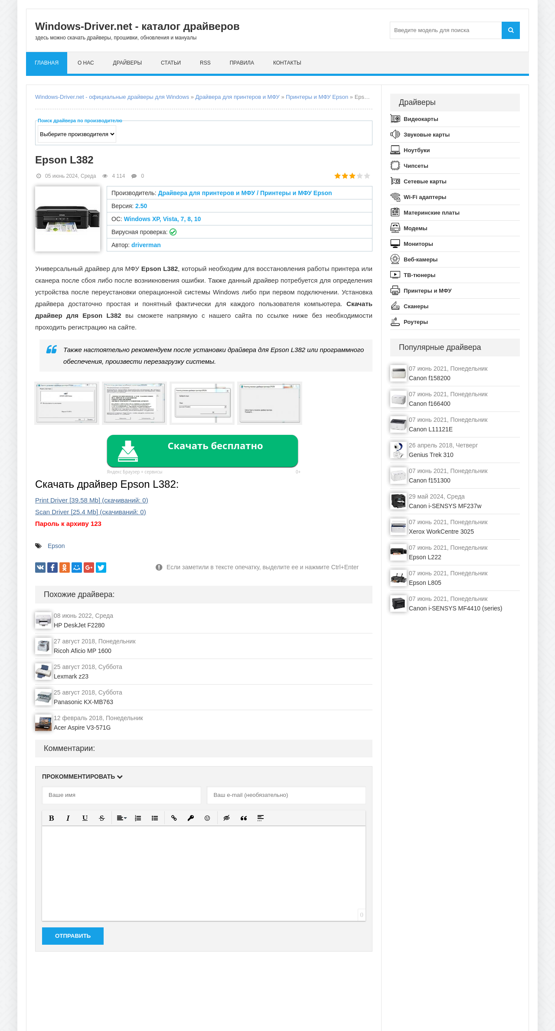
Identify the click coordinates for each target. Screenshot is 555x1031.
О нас (86, 63)
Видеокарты (421, 119)
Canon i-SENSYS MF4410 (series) (456, 608)
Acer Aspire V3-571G (82, 727)
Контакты (287, 63)
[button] (51, 817)
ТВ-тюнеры (419, 275)
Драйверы (127, 63)
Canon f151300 (430, 480)
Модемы (416, 228)
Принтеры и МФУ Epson (317, 97)
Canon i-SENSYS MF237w (445, 505)
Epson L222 (425, 557)
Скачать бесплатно (215, 445)
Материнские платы (432, 212)
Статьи (171, 63)
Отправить (73, 936)
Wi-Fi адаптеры (425, 197)
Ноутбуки (417, 150)
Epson (56, 545)
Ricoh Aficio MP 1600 (82, 650)
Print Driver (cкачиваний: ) (91, 500)
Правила (242, 63)
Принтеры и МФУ (428, 290)
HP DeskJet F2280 (79, 625)
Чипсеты (416, 166)
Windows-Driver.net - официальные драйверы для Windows (112, 97)
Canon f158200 (430, 378)
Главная (47, 63)
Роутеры (416, 322)
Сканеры (416, 306)
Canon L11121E (431, 429)
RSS (205, 63)
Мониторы (418, 244)
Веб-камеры (420, 259)
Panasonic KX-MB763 (83, 701)
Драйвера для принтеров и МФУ (238, 97)
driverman (146, 244)
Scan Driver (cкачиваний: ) (90, 512)
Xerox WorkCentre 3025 (441, 531)
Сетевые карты (425, 181)
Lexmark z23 (71, 676)
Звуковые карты (427, 134)
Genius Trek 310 (431, 454)
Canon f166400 (430, 403)
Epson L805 (425, 582)
